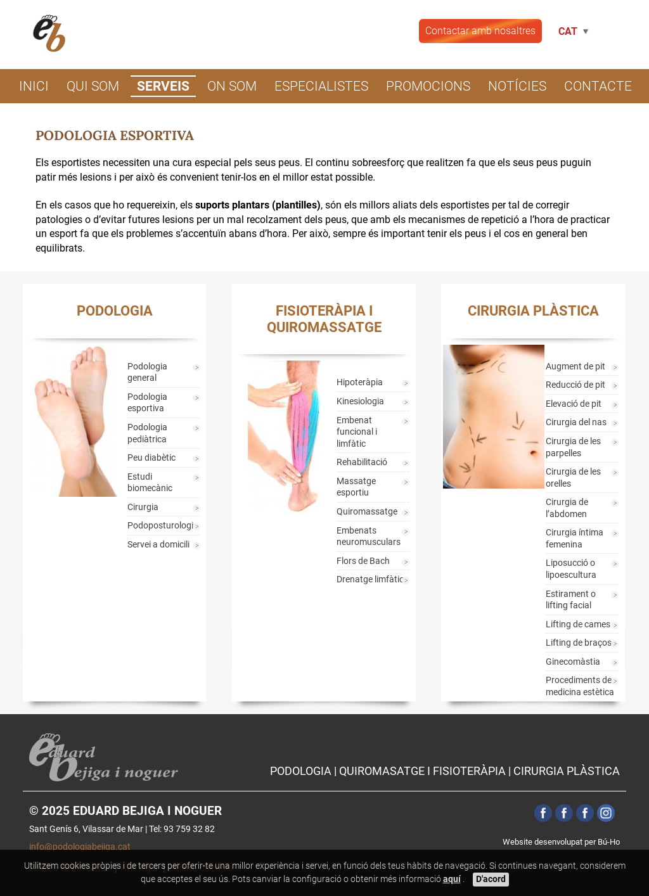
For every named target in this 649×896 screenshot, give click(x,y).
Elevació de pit (573, 404)
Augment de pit (575, 366)
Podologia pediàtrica (147, 433)
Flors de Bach (363, 561)
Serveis (163, 86)
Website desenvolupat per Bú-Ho (561, 842)
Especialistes (321, 86)
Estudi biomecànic (149, 482)
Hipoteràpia (360, 382)
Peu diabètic (151, 457)
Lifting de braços (579, 642)
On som (232, 86)
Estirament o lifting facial (571, 600)
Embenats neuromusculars (369, 536)
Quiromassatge (367, 511)
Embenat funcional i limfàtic (357, 432)
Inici (34, 86)
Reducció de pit (575, 385)
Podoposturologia (162, 525)
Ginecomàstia (573, 661)
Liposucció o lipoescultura (571, 569)
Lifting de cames (578, 624)
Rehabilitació (362, 462)
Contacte (598, 86)
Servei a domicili (158, 544)
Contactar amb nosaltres (480, 31)
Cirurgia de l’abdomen (567, 508)
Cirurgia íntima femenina (574, 538)
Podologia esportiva (147, 403)
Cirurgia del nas (576, 422)
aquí (452, 879)
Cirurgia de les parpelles (573, 447)
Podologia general (147, 372)
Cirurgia (142, 507)
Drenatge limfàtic (370, 579)
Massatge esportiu (356, 487)
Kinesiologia (360, 401)
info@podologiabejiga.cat (80, 847)
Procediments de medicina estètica (580, 686)
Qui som (93, 86)
